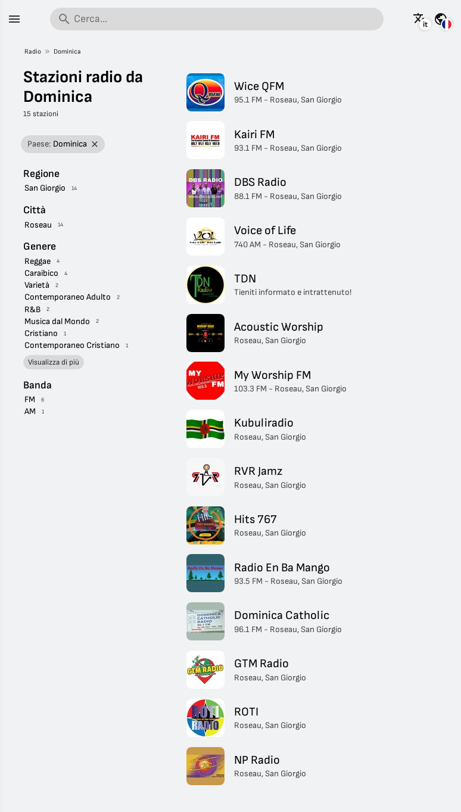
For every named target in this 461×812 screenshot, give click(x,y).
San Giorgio (45, 188)
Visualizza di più (53, 362)
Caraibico (41, 273)
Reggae (37, 261)
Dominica (67, 51)
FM (29, 399)
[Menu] (14, 19)
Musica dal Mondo (57, 321)
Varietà (36, 285)
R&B (32, 309)
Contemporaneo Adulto (67, 297)
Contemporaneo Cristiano (72, 345)
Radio (32, 51)
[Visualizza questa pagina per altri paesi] (440, 19)
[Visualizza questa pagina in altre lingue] (420, 19)
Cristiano (41, 333)
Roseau (38, 225)
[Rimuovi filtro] (95, 144)
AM (30, 411)
